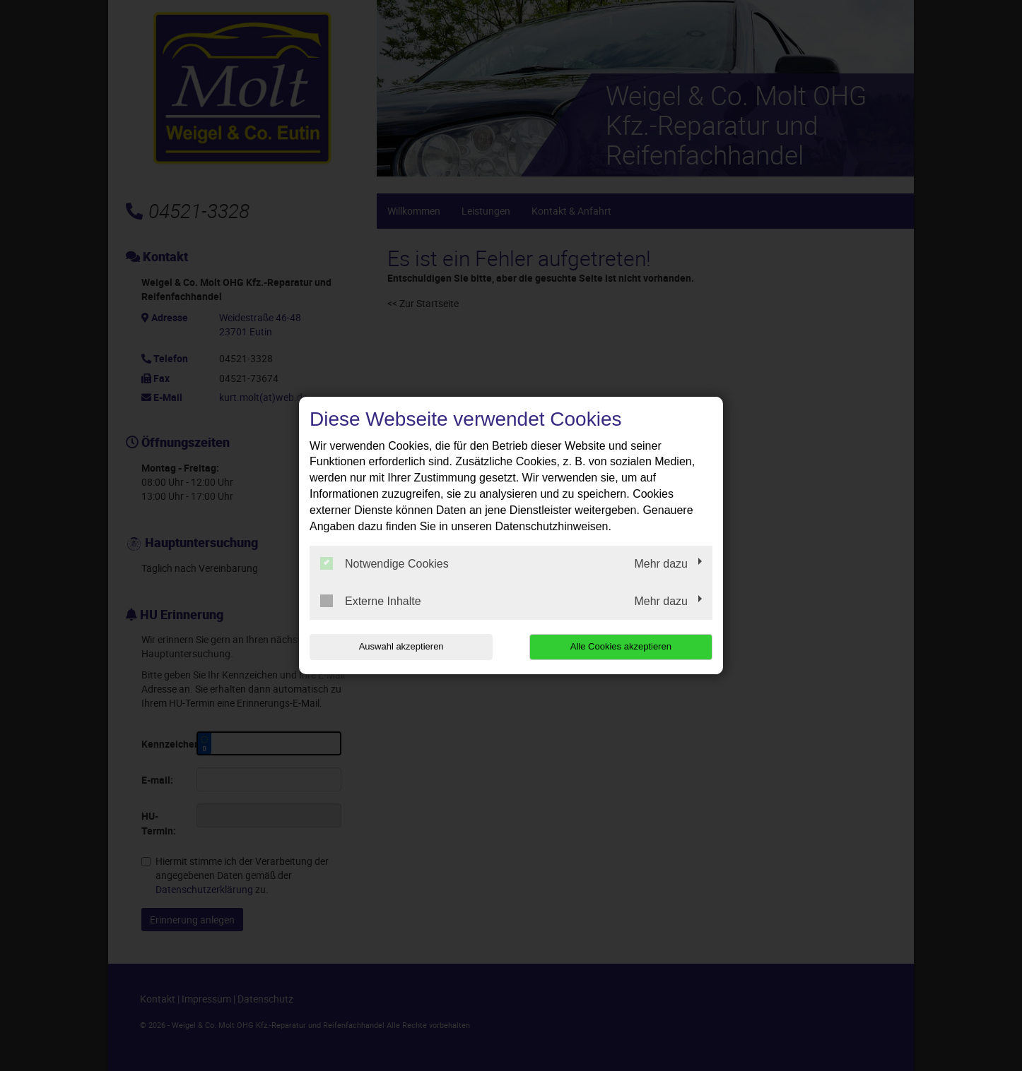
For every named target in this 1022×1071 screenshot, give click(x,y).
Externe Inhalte (370, 600)
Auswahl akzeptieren (400, 646)
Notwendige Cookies (384, 563)
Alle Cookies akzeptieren (621, 646)
